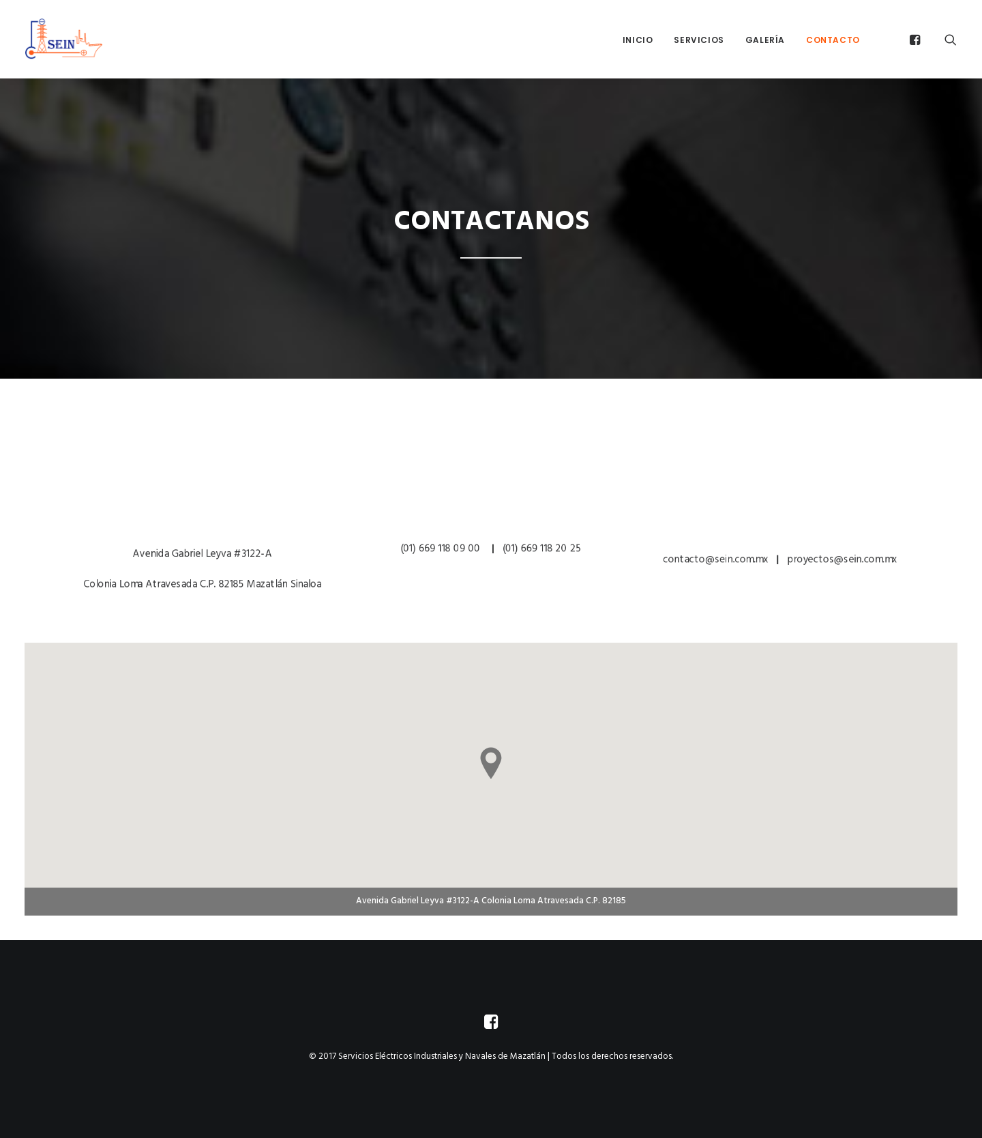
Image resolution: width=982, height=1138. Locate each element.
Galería (765, 40)
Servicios (699, 40)
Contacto (833, 40)
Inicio (638, 40)
